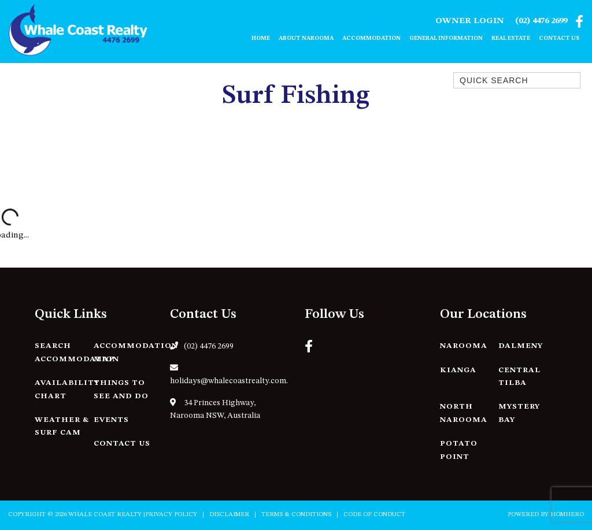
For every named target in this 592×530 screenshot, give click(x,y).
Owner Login (469, 21)
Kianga (458, 370)
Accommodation (371, 38)
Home (260, 38)
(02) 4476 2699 (541, 21)
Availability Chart (67, 389)
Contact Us (559, 38)
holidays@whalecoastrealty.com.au (229, 375)
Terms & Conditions (296, 515)
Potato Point (459, 450)
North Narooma (463, 413)
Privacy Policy (171, 515)
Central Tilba (519, 376)
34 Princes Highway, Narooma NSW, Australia (215, 409)
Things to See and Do (121, 389)
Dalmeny (520, 346)
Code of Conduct (374, 515)
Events (111, 420)
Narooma (463, 346)
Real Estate (510, 38)
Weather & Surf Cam (62, 426)
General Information (446, 38)
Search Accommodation (77, 352)
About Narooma (306, 38)
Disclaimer (229, 515)
